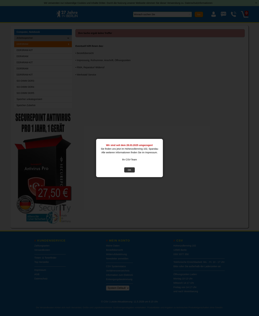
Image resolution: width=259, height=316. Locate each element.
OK (129, 170)
